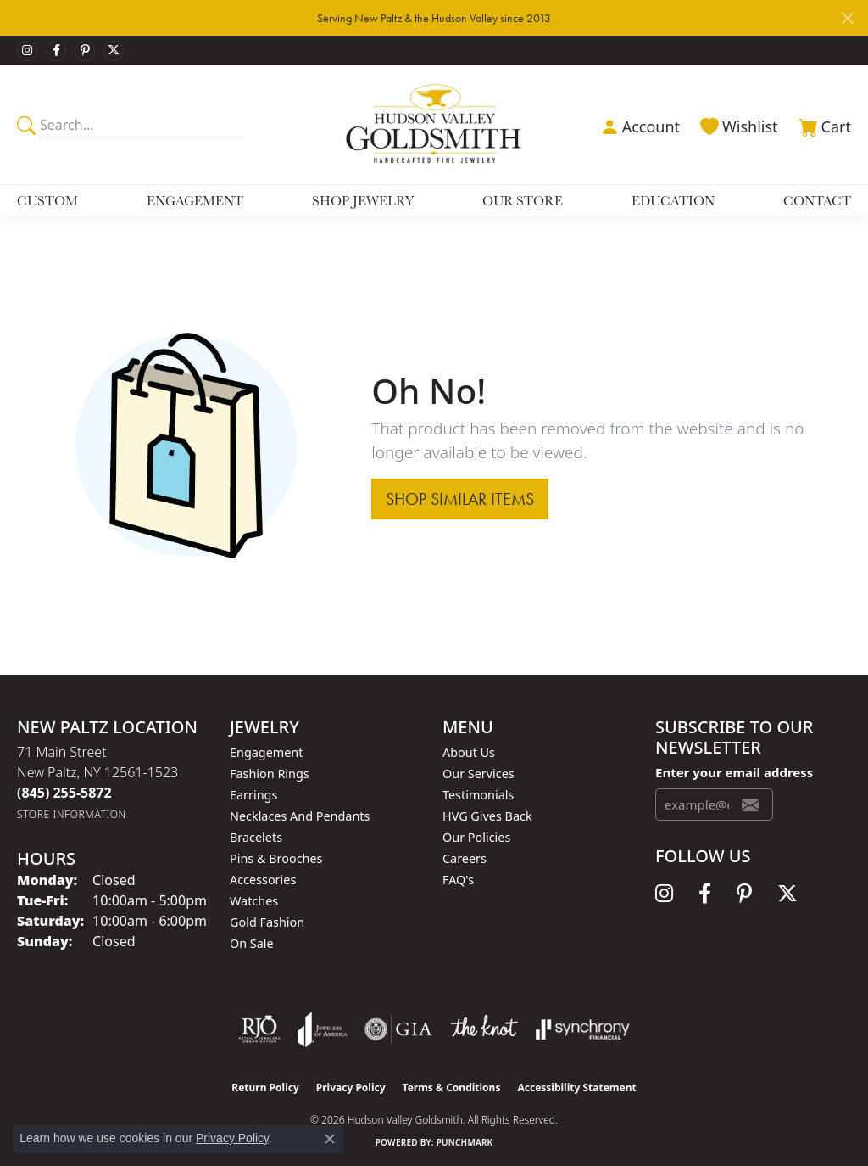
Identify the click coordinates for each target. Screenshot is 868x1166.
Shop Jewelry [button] (363, 200)
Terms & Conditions (452, 1087)
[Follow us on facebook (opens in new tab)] (56, 51)
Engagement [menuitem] (266, 752)
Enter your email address (734, 772)
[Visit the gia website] (398, 1029)
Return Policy (265, 1087)
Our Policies (476, 837)
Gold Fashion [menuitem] (267, 922)
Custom (47, 200)
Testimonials (478, 795)
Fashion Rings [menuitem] (269, 773)
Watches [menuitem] (254, 901)
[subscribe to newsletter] (750, 804)
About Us (468, 752)
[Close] (847, 18)
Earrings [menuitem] (253, 795)
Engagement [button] (195, 200)
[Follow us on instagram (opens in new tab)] (27, 51)
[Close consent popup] (330, 1139)
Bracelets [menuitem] (256, 837)
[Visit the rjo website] (259, 1029)
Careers (464, 858)
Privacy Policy (351, 1087)
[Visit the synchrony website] (583, 1029)
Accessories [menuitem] (263, 880)
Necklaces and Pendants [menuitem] (300, 816)
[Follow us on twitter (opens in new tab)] (113, 51)
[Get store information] (71, 814)
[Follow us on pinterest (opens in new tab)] (85, 51)
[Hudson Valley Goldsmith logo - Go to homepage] (434, 124)
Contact (817, 200)
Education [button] (673, 200)
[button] (638, 125)
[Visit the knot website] (484, 1029)
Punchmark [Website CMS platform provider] (465, 1142)
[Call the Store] (64, 792)
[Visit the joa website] (322, 1029)
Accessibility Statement (576, 1087)
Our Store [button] (522, 200)
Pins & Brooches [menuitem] (276, 858)
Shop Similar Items (460, 499)
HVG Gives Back (487, 816)
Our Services (478, 773)
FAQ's (458, 880)
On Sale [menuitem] (252, 943)
